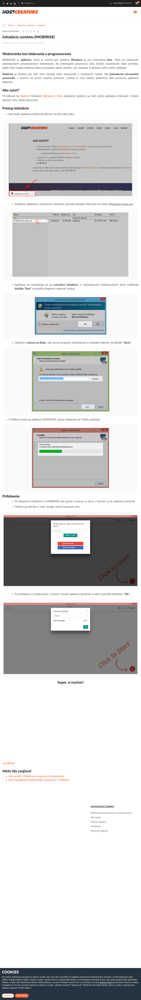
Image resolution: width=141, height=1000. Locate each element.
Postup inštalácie (98, 822)
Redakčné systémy (26, 25)
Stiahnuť (25, 96)
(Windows (48, 96)
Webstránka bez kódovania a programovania (111, 813)
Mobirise (42, 25)
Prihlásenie (96, 826)
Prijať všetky (21, 996)
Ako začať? (96, 817)
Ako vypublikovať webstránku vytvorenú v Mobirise (39, 780)
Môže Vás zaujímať (99, 831)
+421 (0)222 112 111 (122, 3)
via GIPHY (8, 763)
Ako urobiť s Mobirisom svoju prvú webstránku (36, 776)
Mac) (60, 96)
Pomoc (11, 25)
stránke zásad (106, 982)
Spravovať (8, 996)
